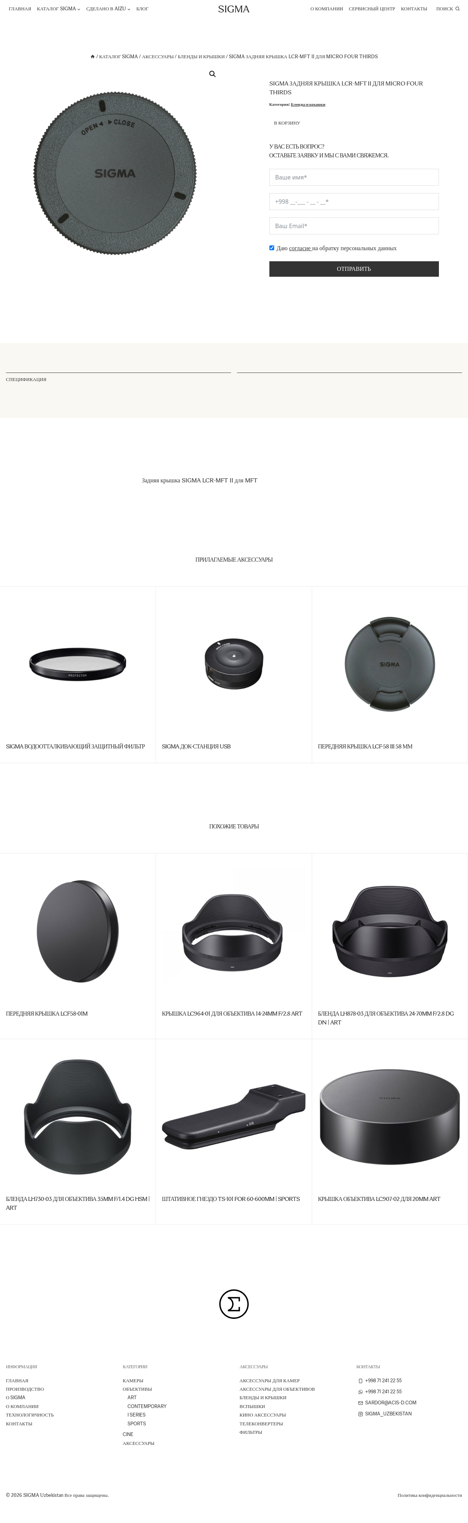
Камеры (133, 1380)
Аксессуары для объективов (277, 1389)
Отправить (354, 268)
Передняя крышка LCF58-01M (46, 1013)
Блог (142, 8)
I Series (137, 1415)
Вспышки (252, 1406)
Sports (137, 1423)
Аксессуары (138, 1443)
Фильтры (251, 1432)
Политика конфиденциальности (430, 1495)
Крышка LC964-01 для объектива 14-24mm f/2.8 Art (232, 1013)
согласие (300, 248)
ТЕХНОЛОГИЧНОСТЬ (30, 1415)
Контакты (414, 8)
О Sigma (15, 1397)
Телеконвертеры (261, 1423)
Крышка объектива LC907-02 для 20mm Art (379, 1198)
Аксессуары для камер (270, 1380)
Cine (128, 1434)
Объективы (137, 1389)
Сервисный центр (372, 8)
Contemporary (147, 1406)
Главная (20, 8)
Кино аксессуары (263, 1415)
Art (132, 1397)
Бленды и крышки (308, 104)
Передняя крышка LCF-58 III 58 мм (365, 746)
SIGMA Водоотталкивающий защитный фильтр (75, 746)
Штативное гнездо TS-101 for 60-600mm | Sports (230, 1198)
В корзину (287, 123)
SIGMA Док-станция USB (196, 746)
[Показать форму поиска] (448, 9)
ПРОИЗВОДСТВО (25, 1389)
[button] (212, 74)
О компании (327, 8)
